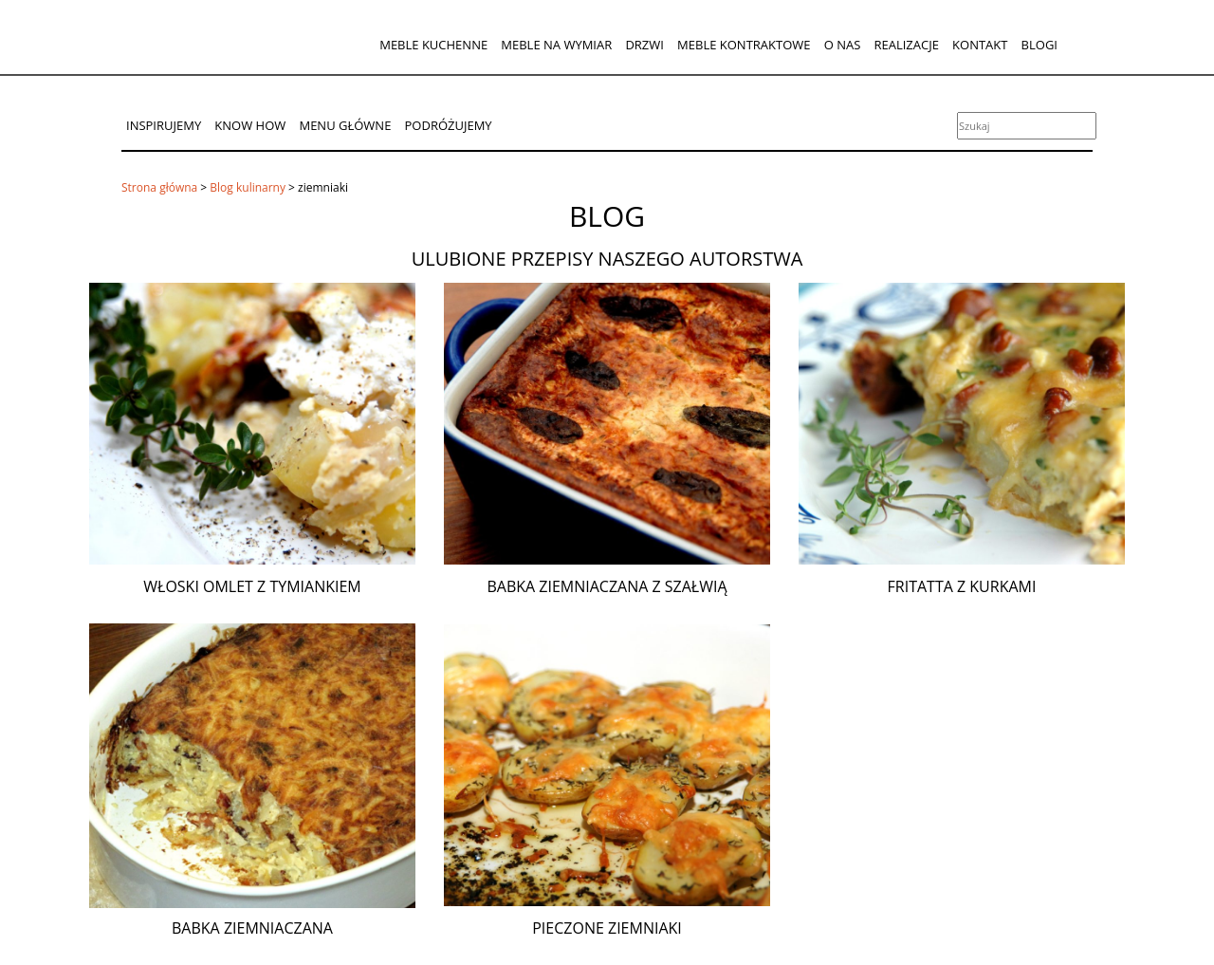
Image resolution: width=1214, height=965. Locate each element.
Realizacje (906, 44)
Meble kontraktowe (743, 44)
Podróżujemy (448, 125)
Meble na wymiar (556, 44)
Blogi (1039, 44)
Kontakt (979, 44)
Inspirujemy (163, 125)
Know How (249, 125)
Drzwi (644, 44)
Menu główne (345, 125)
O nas (842, 44)
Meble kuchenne (433, 44)
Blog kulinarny (247, 187)
